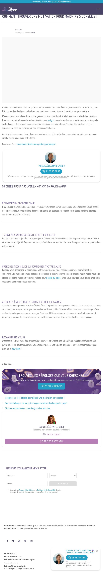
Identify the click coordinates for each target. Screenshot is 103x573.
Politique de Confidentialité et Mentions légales (19, 560)
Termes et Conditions (11, 563)
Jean (20, 30)
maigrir (51, 120)
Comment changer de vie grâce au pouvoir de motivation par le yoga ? (36, 403)
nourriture (16, 348)
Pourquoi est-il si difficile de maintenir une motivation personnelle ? (34, 398)
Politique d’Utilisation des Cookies (15, 566)
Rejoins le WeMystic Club (12, 556)
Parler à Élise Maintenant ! (51, 166)
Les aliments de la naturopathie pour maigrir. (36, 144)
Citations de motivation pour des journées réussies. (28, 408)
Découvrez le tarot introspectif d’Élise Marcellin (52, 2)
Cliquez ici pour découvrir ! (51, 441)
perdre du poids (53, 278)
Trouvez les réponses (51, 386)
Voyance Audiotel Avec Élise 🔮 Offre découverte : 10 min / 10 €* (80, 552)
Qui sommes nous (10, 553)
